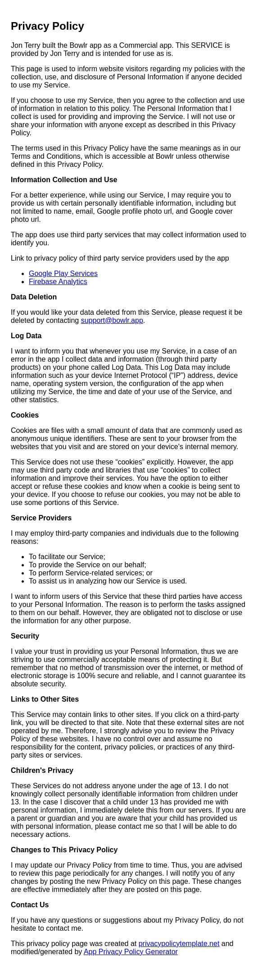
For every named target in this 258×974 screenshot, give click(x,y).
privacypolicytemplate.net (179, 943)
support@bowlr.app (112, 320)
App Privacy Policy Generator (131, 952)
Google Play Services (63, 273)
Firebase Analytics (58, 281)
